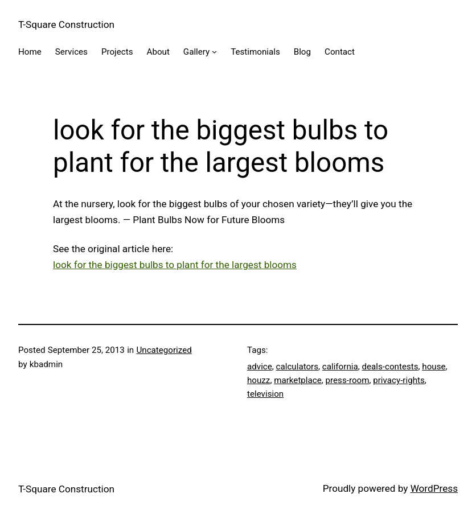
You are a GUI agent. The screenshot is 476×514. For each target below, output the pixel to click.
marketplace (298, 380)
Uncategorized (163, 350)
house (433, 366)
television (265, 394)
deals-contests (390, 366)
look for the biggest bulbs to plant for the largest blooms (175, 264)
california (340, 366)
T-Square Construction (66, 24)
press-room (348, 380)
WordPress (434, 488)
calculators (297, 366)
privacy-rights (399, 380)
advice (259, 366)
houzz (258, 380)
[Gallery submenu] (214, 51)
